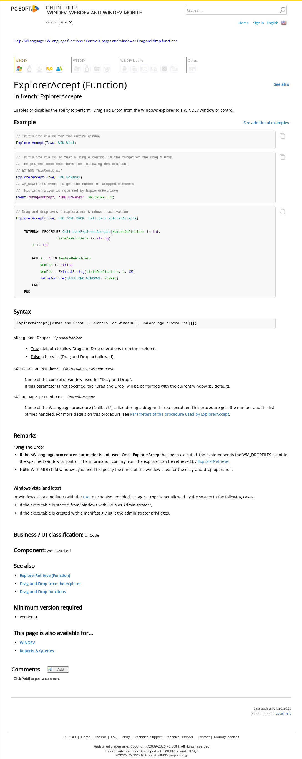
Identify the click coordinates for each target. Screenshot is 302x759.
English (272, 22)
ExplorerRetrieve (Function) (45, 581)
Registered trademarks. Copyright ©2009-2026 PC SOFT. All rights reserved (151, 746)
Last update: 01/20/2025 (272, 713)
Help (17, 40)
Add (56, 675)
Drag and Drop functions (43, 597)
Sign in (258, 22)
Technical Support (148, 737)
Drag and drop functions (157, 40)
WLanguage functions (65, 40)
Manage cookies (226, 737)
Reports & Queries (37, 656)
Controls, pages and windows (110, 40)
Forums (101, 737)
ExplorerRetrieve (213, 467)
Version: (52, 22)
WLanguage (34, 40)
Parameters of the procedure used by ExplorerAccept (179, 419)
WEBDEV (121, 755)
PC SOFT (70, 737)
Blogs (126, 737)
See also (281, 84)
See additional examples (266, 122)
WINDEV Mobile (139, 755)
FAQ (114, 737)
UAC (87, 502)
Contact (204, 737)
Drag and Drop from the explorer (50, 589)
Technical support (179, 737)
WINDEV (27, 648)
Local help (283, 718)
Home (243, 22)
